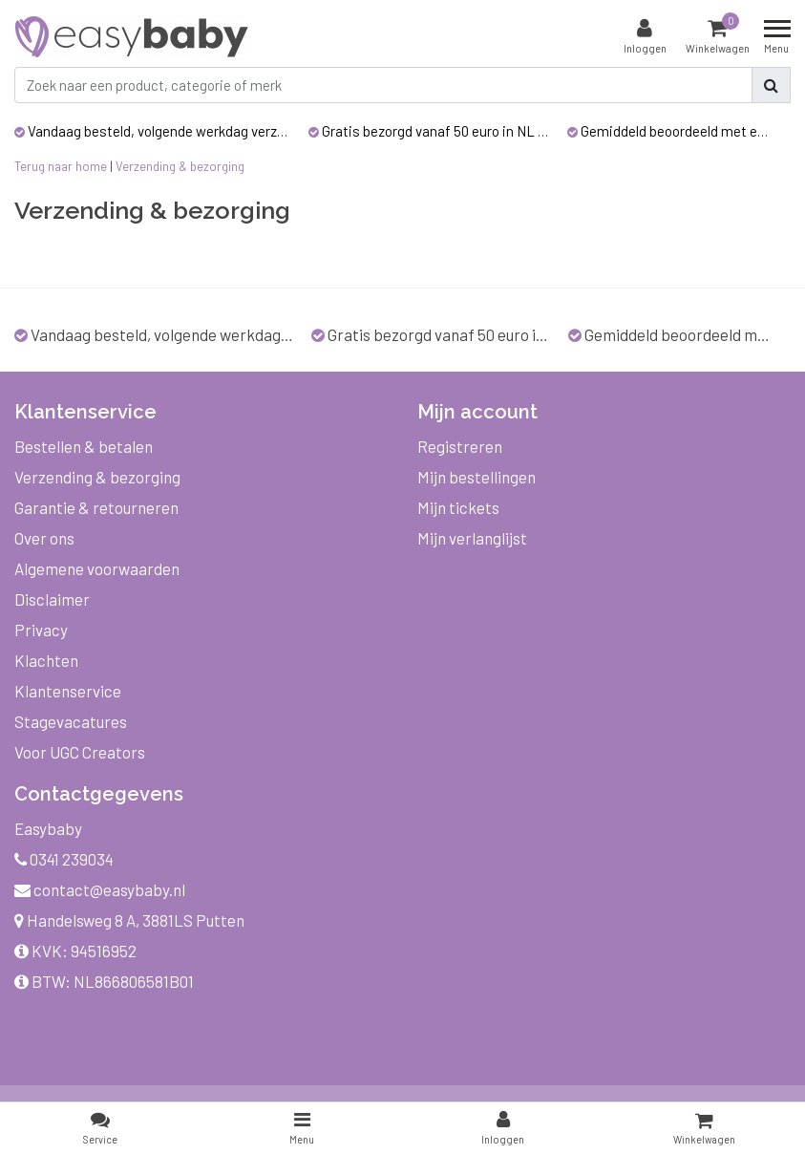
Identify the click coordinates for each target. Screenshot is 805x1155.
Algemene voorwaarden (97, 568)
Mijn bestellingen (476, 476)
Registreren (459, 446)
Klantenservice (67, 690)
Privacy (41, 629)
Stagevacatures (70, 721)
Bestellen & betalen (83, 446)
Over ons (44, 537)
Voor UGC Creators (79, 751)
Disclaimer (52, 599)
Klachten (46, 660)
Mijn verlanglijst (472, 537)
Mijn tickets (458, 507)
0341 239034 (64, 858)
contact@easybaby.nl (99, 889)
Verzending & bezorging (180, 166)
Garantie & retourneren (96, 507)
